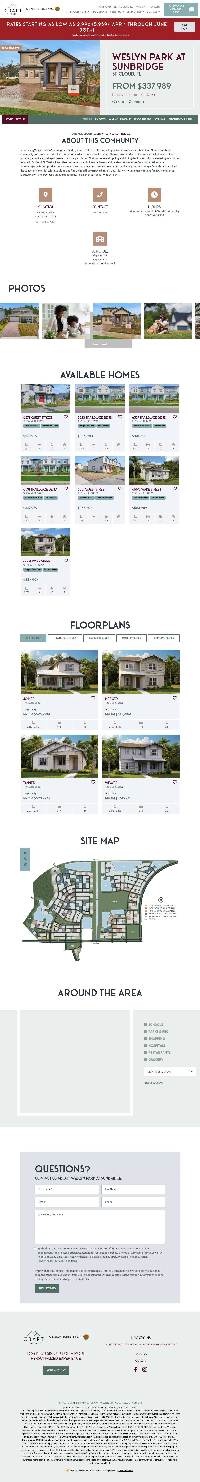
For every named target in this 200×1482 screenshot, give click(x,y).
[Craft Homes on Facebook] (136, 1370)
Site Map (160, 119)
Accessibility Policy (110, 1403)
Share (118, 102)
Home (73, 134)
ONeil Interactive (126, 1471)
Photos (100, 119)
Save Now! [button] (185, 27)
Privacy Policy (45, 1261)
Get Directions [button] (153, 1082)
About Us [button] (116, 11)
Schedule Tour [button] (15, 119)
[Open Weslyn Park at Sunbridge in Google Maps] (45, 195)
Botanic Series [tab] (131, 638)
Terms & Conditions (66, 1261)
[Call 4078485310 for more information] (100, 195)
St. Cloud (85, 134)
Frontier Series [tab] (99, 638)
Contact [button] (152, 11)
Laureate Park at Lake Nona (123, 1344)
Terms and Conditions (86, 1403)
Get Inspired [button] (134, 11)
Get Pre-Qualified (123, 6)
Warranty (142, 6)
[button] (181, 9)
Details (87, 119)
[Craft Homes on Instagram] (144, 1370)
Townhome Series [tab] (65, 638)
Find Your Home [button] (76, 11)
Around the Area (181, 119)
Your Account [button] (56, 1370)
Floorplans (99, 11)
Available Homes (119, 119)
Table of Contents (132, 1403)
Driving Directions (159, 1071)
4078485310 (100, 212)
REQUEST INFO (47, 1288)
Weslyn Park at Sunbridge (160, 1344)
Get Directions (45, 221)
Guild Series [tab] (33, 638)
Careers (155, 6)
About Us (141, 1353)
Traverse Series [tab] (164, 638)
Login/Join (104, 6)
